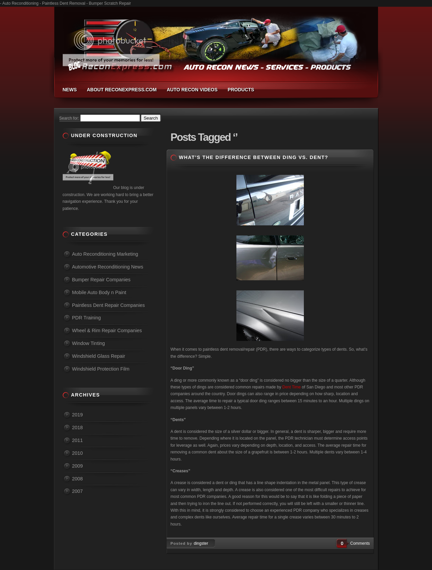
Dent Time (291, 387)
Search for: (69, 118)
